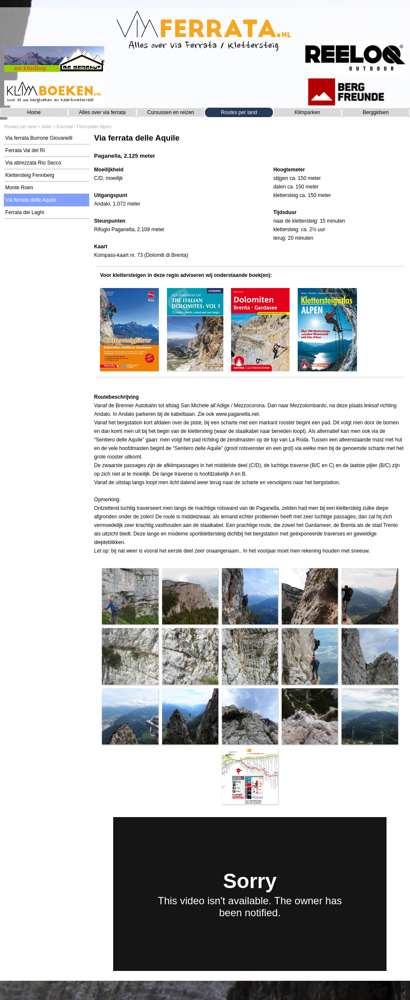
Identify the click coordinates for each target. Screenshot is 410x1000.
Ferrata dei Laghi (24, 212)
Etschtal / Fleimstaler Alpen (83, 126)
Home (34, 112)
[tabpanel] (249, 146)
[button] (130, 596)
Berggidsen (376, 112)
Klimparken (307, 112)
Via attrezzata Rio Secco (33, 163)
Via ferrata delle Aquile (30, 200)
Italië (47, 126)
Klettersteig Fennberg (29, 175)
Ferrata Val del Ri (24, 150)
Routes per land (239, 112)
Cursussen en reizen (170, 112)
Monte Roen (19, 188)
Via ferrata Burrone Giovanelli (38, 138)
